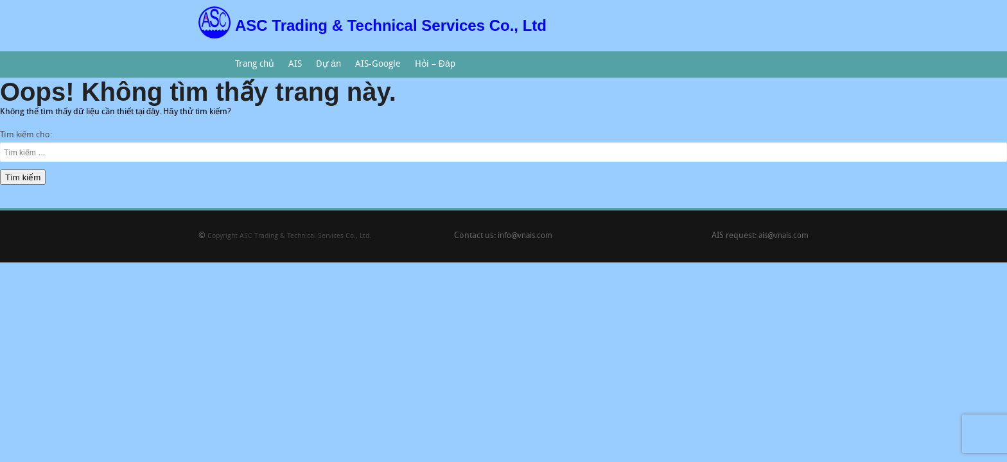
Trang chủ (254, 64)
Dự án (325, 69)
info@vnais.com (525, 236)
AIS (291, 69)
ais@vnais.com (783, 236)
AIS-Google (374, 69)
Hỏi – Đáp (431, 69)
